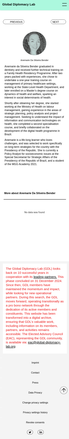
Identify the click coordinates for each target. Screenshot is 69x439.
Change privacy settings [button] (35, 402)
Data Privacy (35, 392)
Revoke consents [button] (35, 422)
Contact (35, 372)
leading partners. (45, 276)
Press (35, 382)
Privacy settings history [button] (35, 412)
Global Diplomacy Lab (18, 4)
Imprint (35, 362)
